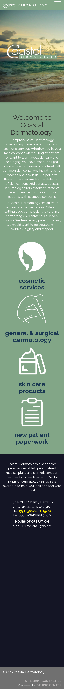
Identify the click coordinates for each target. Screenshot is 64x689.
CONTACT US (51, 681)
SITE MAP (32, 681)
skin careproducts (32, 387)
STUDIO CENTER (49, 685)
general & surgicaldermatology (32, 336)
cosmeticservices (32, 284)
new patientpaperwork (32, 438)
